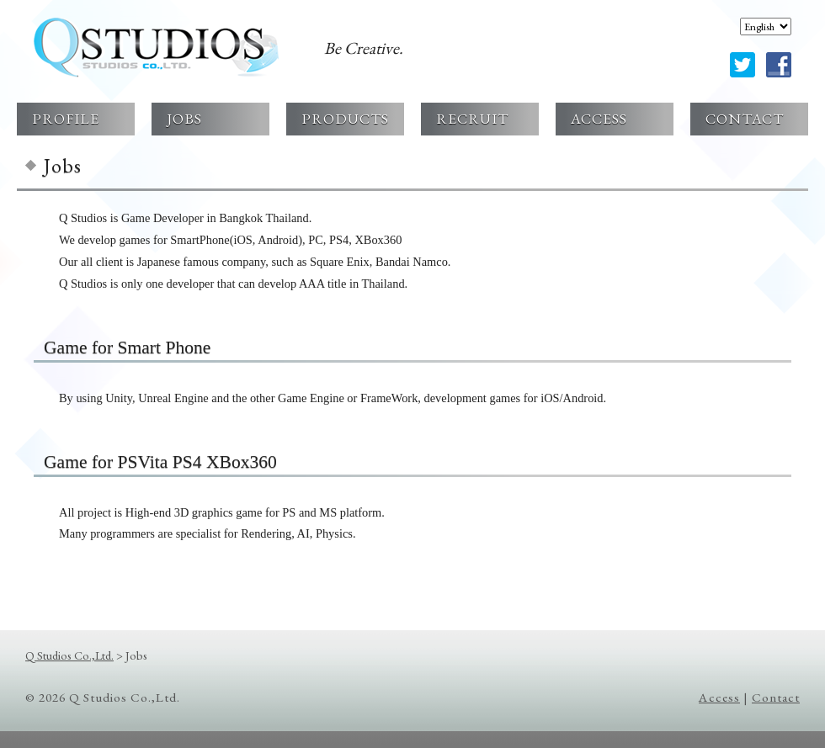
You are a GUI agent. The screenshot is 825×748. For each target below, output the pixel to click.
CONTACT (744, 118)
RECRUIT (472, 118)
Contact (776, 697)
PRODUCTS (345, 118)
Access (719, 697)
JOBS (184, 118)
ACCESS (599, 118)
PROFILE (65, 118)
